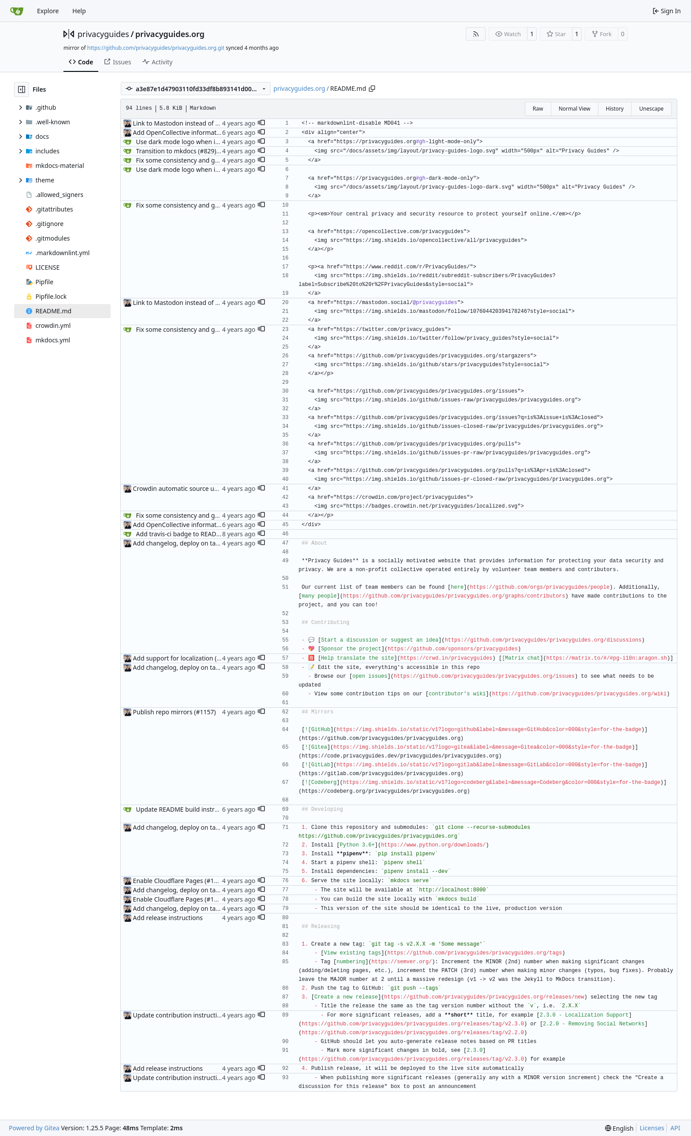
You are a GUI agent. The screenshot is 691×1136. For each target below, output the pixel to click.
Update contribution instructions (180, 1015)
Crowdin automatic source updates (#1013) (195, 488)
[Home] (16, 11)
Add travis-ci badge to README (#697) (190, 534)
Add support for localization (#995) (183, 658)
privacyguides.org (169, 34)
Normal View (575, 108)
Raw (538, 108)
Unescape (651, 108)
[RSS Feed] (476, 34)
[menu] (619, 1128)
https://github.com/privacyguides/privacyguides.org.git (155, 48)
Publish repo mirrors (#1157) (174, 712)
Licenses (652, 1128)
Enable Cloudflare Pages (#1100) (180, 880)
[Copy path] (372, 88)
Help (79, 11)
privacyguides (103, 34)
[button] (261, 123)
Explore (48, 11)
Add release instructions (168, 917)
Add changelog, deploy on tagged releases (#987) (204, 543)
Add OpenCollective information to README (196, 132)
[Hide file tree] (21, 89)
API (675, 1128)
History (615, 108)
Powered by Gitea (34, 1128)
